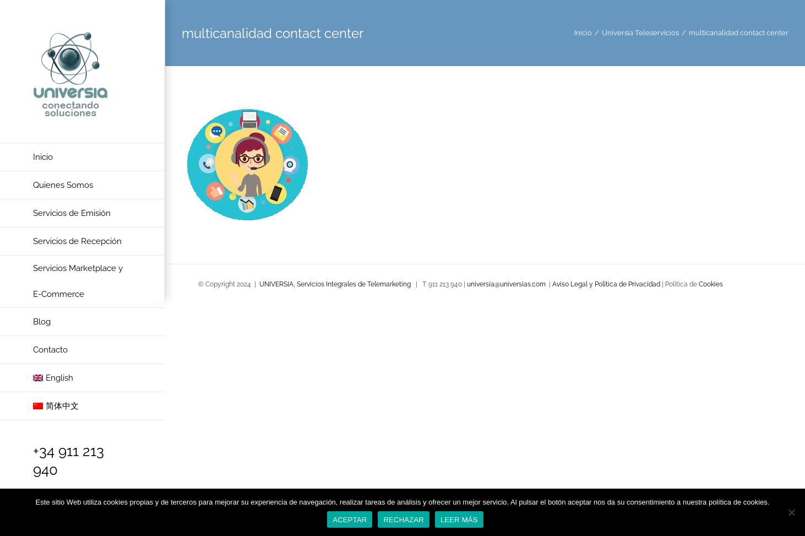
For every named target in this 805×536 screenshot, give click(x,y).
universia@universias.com (506, 284)
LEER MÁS (459, 520)
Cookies (711, 284)
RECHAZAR (403, 520)
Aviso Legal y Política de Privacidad (607, 284)
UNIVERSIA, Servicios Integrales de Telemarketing (335, 284)
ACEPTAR (350, 520)
